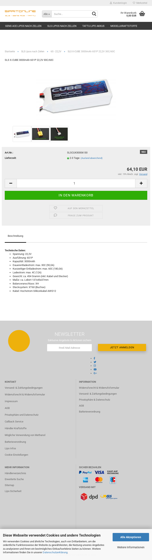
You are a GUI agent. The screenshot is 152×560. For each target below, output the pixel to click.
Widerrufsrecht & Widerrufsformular (25, 394)
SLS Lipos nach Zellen (61, 25)
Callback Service (14, 421)
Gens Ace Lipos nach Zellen (23, 25)
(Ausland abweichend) (92, 158)
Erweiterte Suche (14, 479)
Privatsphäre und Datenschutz (21, 414)
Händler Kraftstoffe (16, 428)
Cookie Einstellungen (16, 454)
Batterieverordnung (15, 441)
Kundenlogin (118, 3)
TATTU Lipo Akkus (93, 25)
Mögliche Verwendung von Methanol (25, 435)
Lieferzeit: (10, 157)
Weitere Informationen (130, 547)
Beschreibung (15, 235)
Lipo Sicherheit (13, 491)
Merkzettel (140, 3)
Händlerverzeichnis (15, 473)
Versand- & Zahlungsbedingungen (24, 387)
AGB (7, 408)
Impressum (11, 401)
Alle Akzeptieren (130, 537)
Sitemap (9, 485)
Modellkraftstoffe (123, 25)
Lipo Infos (10, 448)
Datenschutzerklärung (55, 552)
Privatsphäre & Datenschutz (94, 399)
